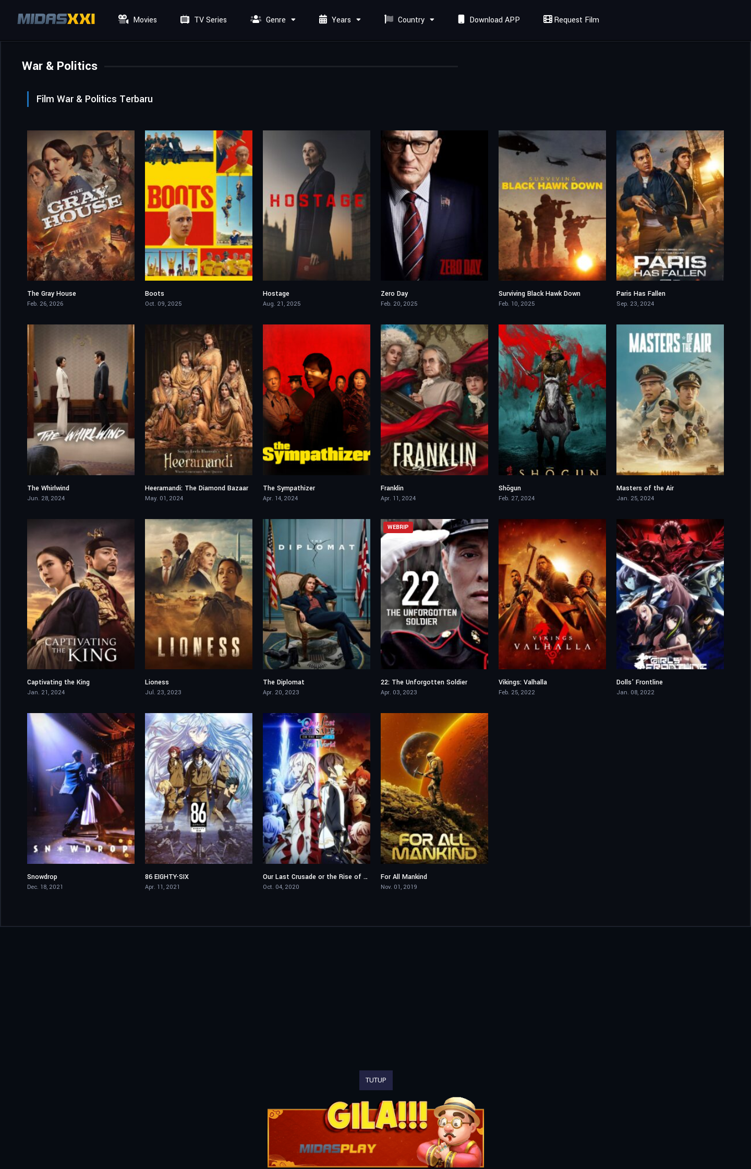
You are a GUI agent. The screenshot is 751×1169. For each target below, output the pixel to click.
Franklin (392, 488)
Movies (136, 20)
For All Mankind (404, 877)
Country (403, 20)
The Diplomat (284, 682)
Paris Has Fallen (640, 293)
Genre (267, 20)
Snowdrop (42, 877)
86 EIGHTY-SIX (167, 877)
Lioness (157, 682)
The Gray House (51, 293)
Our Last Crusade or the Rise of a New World (332, 877)
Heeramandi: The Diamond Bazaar (196, 488)
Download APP (487, 20)
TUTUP (376, 1080)
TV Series (202, 20)
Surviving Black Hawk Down (539, 293)
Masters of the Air (645, 488)
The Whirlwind (48, 488)
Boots (154, 293)
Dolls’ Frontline (639, 682)
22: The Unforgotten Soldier (424, 682)
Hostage (276, 293)
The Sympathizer (289, 488)
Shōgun (510, 488)
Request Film (570, 20)
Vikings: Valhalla (523, 682)
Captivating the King (58, 682)
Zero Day (394, 293)
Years (334, 20)
